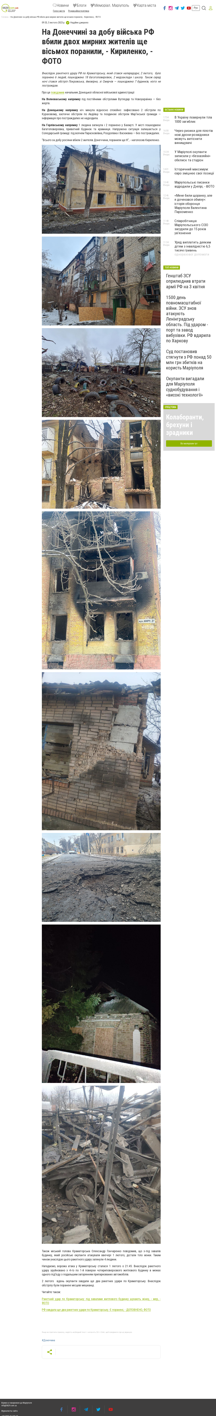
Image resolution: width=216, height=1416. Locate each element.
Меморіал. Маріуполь (109, 5)
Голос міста (59, 11)
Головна (4, 17)
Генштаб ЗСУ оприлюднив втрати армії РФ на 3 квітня (185, 281)
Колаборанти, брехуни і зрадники (185, 425)
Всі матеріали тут (189, 443)
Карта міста (144, 5)
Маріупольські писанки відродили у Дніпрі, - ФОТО (194, 184)
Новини (61, 5)
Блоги (79, 5)
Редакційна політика (78, 11)
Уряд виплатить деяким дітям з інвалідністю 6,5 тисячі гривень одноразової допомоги (192, 248)
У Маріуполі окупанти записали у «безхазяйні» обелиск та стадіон (192, 156)
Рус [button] (196, 7)
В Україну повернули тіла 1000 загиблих (193, 119)
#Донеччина (48, 1340)
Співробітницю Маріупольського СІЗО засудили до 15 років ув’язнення (191, 227)
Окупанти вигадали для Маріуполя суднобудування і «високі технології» (185, 387)
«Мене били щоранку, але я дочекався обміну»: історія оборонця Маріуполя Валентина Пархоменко (193, 203)
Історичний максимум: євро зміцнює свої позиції (194, 171)
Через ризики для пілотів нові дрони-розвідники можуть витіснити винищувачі (193, 137)
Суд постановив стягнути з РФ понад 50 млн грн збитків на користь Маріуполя (188, 360)
